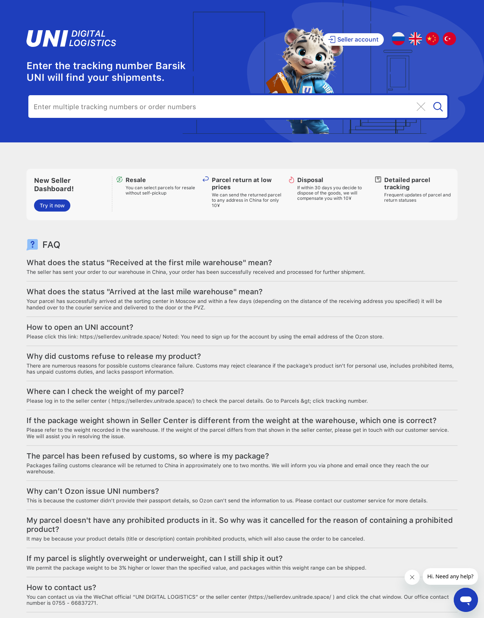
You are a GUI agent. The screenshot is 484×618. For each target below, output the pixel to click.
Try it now (52, 205)
